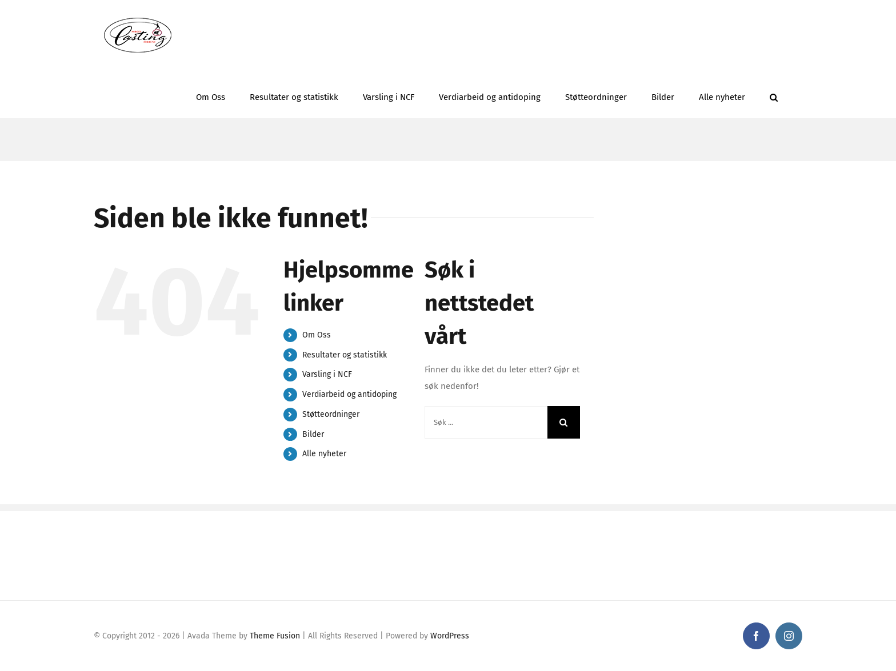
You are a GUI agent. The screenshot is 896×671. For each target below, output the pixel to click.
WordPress (449, 636)
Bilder (313, 434)
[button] (774, 94)
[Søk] (563, 422)
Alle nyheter (324, 454)
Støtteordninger (330, 414)
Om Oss (316, 335)
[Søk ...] (486, 422)
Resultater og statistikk (344, 355)
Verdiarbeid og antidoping (349, 394)
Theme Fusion (275, 636)
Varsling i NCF (327, 374)
